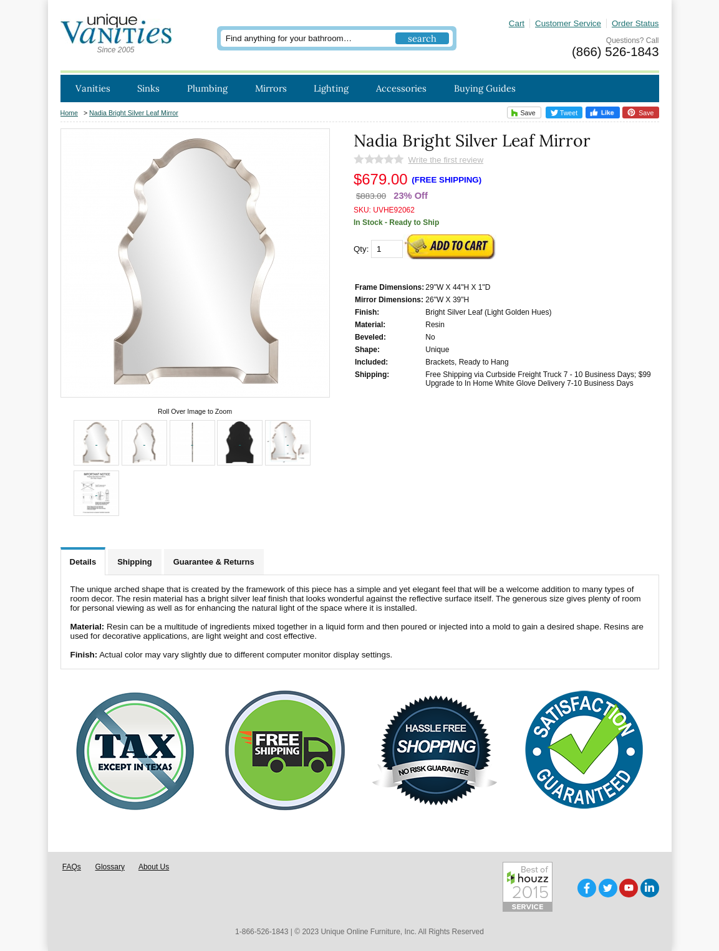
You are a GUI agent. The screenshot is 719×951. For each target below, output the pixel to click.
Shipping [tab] (134, 561)
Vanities (92, 88)
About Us (153, 867)
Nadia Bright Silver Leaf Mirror (133, 113)
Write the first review (445, 160)
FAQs (71, 867)
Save (521, 112)
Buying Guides (485, 88)
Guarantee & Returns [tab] (213, 561)
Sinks (148, 88)
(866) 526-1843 (615, 52)
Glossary (110, 867)
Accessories (401, 88)
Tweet (564, 113)
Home (69, 113)
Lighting (331, 88)
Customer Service (568, 23)
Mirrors (271, 88)
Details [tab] (83, 561)
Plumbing (207, 88)
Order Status (635, 23)
